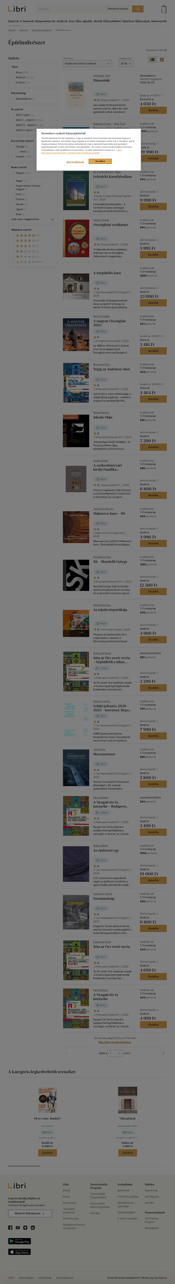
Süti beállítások (75, 162)
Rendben (100, 161)
